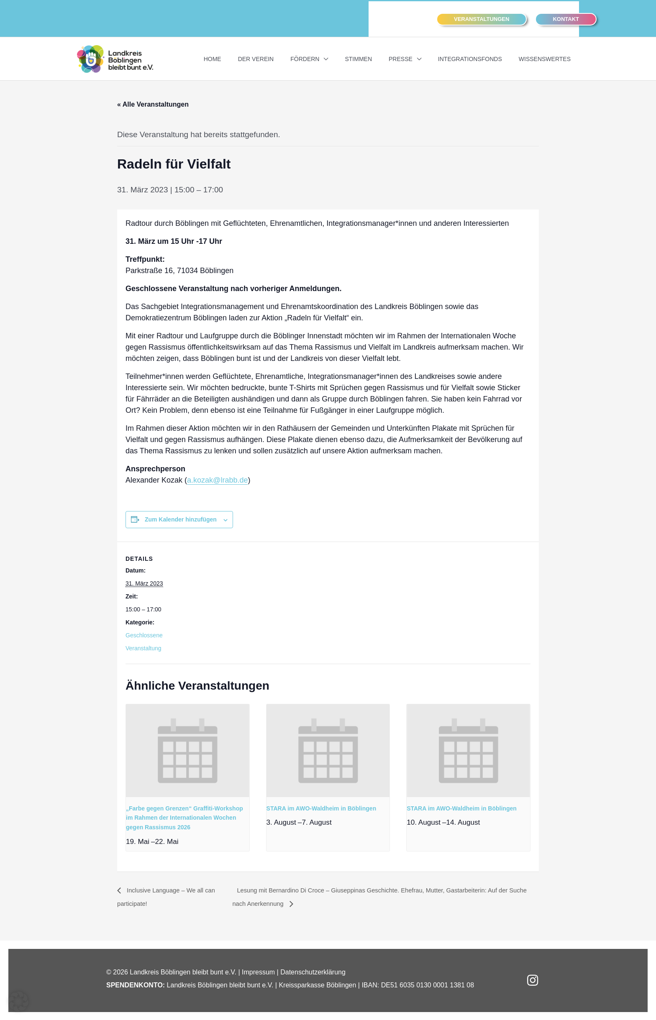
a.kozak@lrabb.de (217, 479)
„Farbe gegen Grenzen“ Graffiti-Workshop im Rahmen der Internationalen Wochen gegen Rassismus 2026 (184, 817)
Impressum (258, 971)
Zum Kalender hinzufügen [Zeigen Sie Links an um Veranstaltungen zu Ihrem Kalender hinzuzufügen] (181, 518)
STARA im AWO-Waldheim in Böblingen (321, 807)
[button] (481, 18)
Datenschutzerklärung (313, 971)
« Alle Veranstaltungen (153, 103)
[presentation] (187, 749)
